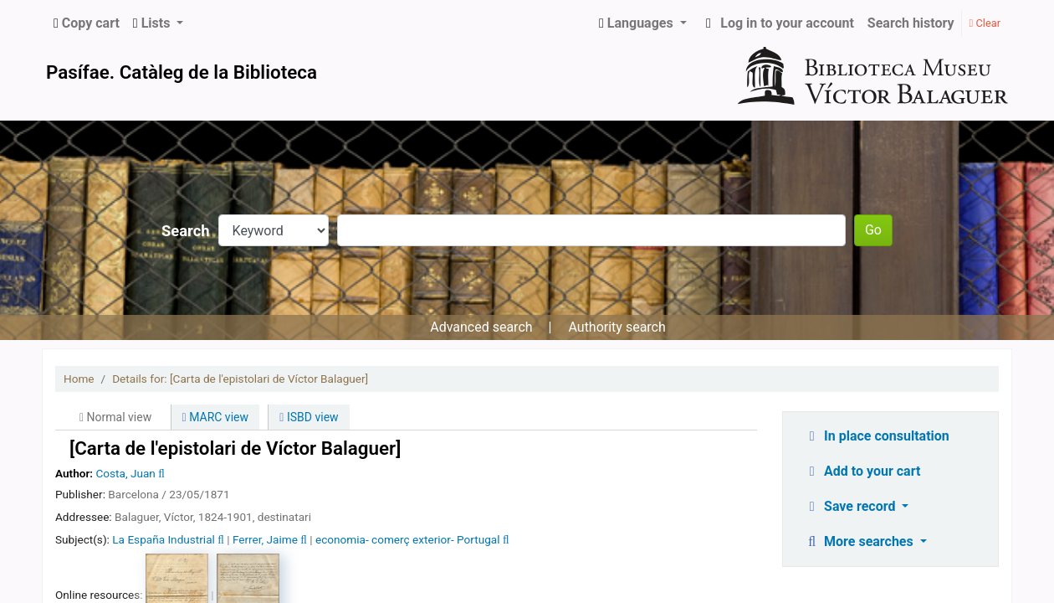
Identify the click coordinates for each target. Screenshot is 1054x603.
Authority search (616, 327)
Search (185, 231)
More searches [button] (860, 541)
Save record (851, 506)
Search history (910, 23)
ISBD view (308, 417)
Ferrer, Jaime (265, 539)
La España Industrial (163, 539)
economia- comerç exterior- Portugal (407, 539)
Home (79, 378)
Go (873, 230)
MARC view (215, 417)
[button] (86, 23)
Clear (985, 23)
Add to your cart (862, 471)
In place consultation (876, 436)
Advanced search (481, 327)
